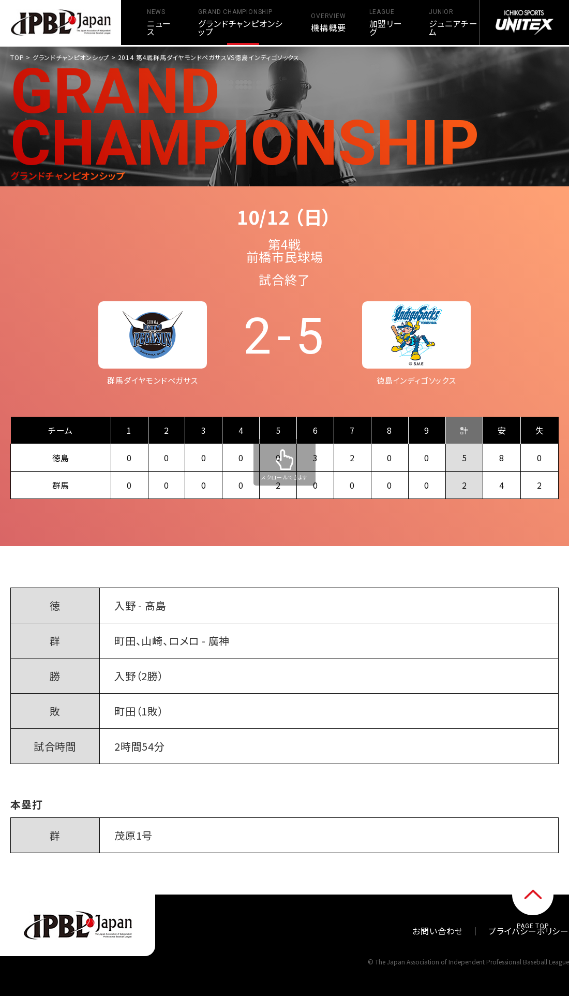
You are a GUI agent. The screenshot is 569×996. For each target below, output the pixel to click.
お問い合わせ (437, 931)
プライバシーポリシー (528, 931)
